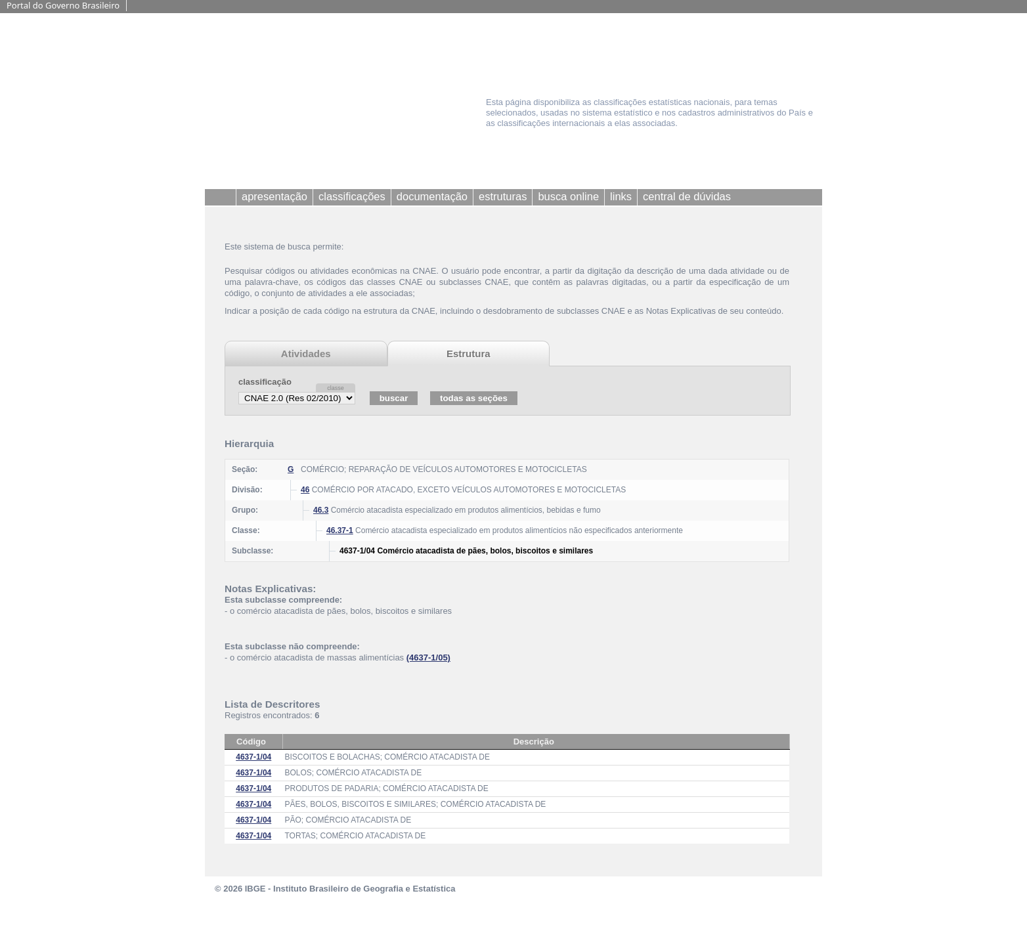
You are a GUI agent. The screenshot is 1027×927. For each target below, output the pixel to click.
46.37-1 (339, 530)
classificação (265, 382)
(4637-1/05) (428, 657)
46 (305, 489)
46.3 (320, 510)
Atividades (306, 353)
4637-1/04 (253, 757)
